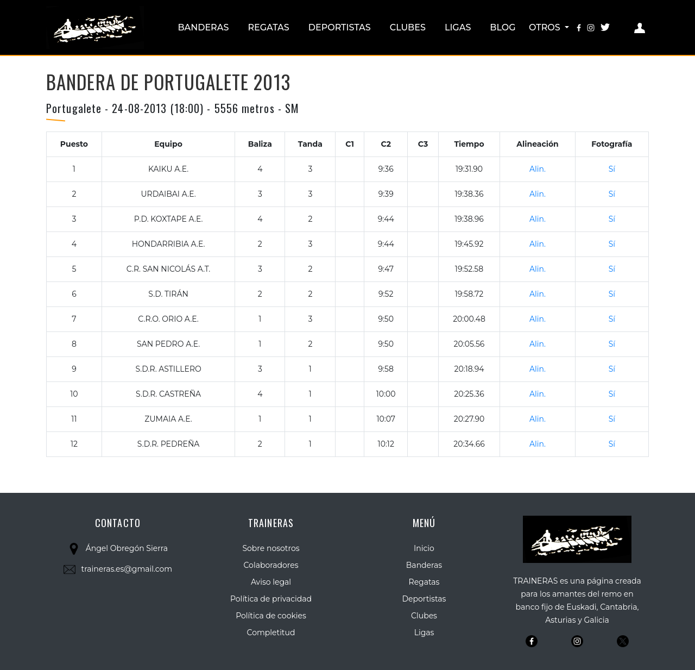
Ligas (458, 27)
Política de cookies (271, 616)
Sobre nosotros (270, 548)
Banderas (203, 27)
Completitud (271, 632)
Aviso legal (271, 582)
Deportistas (339, 27)
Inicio (424, 548)
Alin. (537, 169)
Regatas (268, 27)
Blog (502, 27)
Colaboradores (271, 565)
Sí (612, 169)
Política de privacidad (271, 599)
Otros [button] (546, 27)
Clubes (408, 27)
